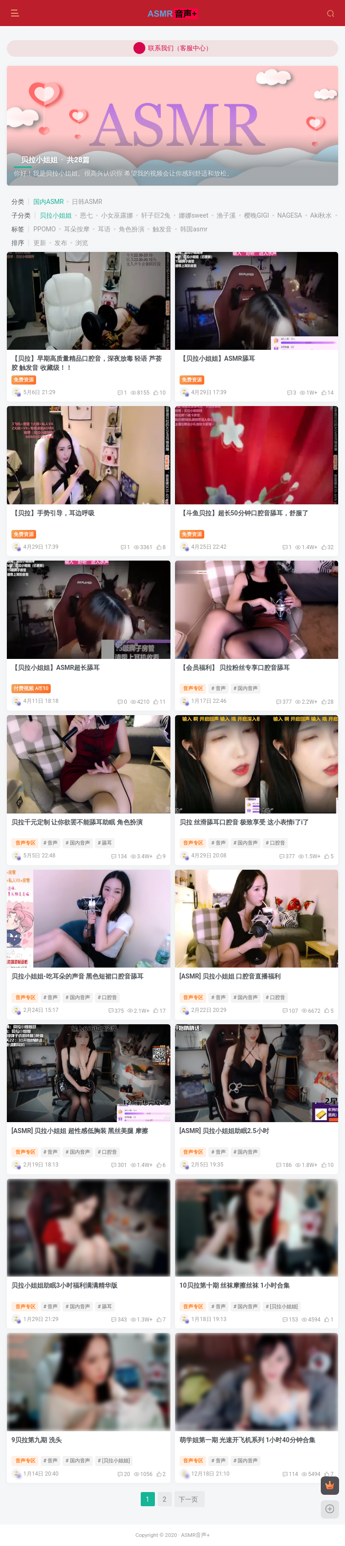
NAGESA (289, 215)
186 (284, 1165)
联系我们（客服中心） (172, 48)
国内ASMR (48, 201)
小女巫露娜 (117, 215)
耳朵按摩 (77, 229)
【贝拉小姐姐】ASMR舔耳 (217, 358)
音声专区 (193, 688)
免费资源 (24, 380)
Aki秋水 (321, 215)
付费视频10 (31, 688)
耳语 (104, 229)
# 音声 (218, 688)
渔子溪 (226, 215)
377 (284, 702)
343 (119, 1319)
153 (290, 1319)
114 (290, 1474)
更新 (39, 242)
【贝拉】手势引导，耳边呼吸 (53, 513)
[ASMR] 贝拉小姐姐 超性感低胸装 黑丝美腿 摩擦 (79, 1130)
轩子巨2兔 (155, 215)
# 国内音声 (246, 688)
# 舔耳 (105, 843)
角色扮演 (131, 229)
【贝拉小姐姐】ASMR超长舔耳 (55, 667)
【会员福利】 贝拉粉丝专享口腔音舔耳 (235, 667)
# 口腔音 (275, 843)
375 (116, 1011)
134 (119, 856)
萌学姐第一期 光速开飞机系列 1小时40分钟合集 (247, 1440)
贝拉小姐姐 (56, 215)
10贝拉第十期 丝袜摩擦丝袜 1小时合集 (235, 1285)
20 (123, 1474)
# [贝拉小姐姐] (281, 1307)
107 (290, 1011)
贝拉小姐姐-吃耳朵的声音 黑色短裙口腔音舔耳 (77, 976)
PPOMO (44, 229)
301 (119, 1165)
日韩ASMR (87, 201)
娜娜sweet (193, 215)
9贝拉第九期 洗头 (36, 1440)
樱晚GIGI (256, 215)
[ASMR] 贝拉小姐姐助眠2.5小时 (225, 1130)
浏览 (81, 242)
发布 (60, 242)
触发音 (162, 229)
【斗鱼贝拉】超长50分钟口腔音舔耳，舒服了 (244, 513)
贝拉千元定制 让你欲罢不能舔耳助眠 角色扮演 (77, 822)
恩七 (86, 215)
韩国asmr (193, 229)
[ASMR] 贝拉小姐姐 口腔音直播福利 (230, 976)
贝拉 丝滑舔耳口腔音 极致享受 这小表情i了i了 (244, 822)
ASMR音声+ (195, 1535)
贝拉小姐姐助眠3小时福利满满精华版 (64, 1285)
